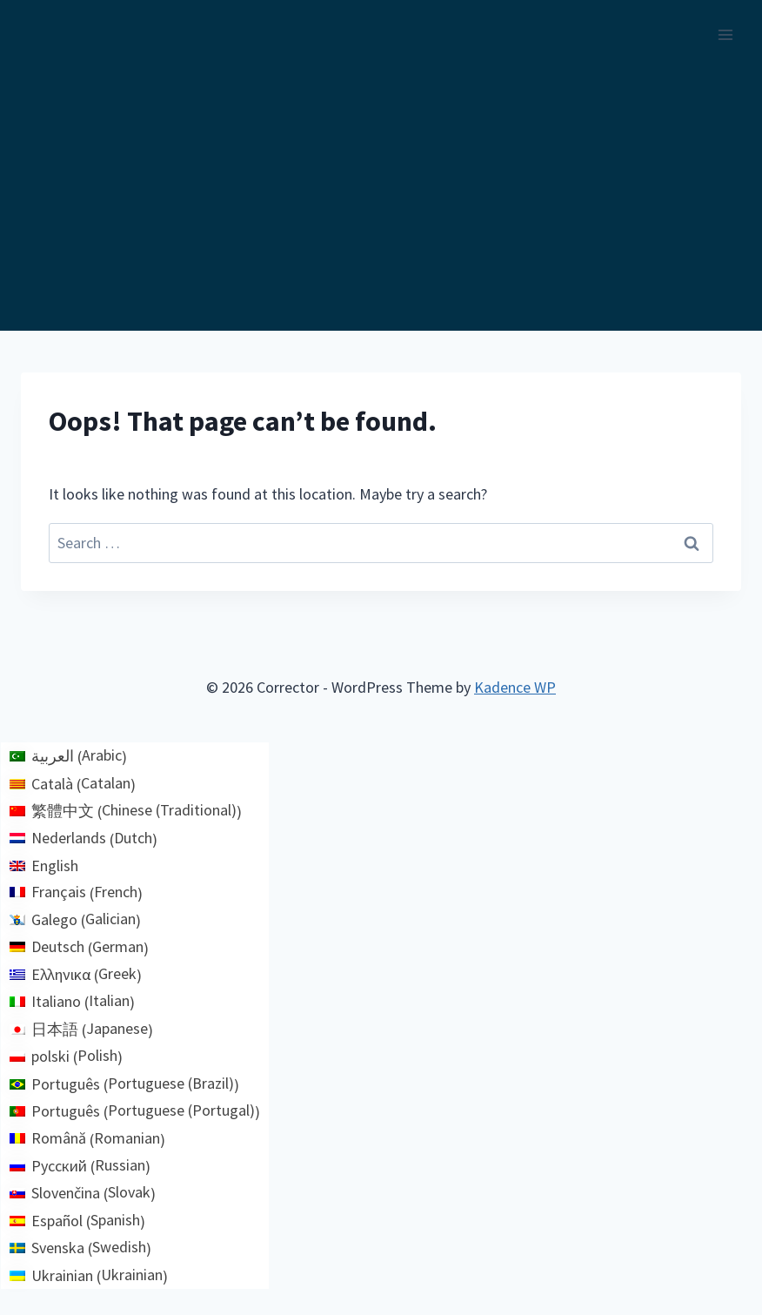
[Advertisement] (381, 200)
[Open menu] (725, 34)
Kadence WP (515, 687)
